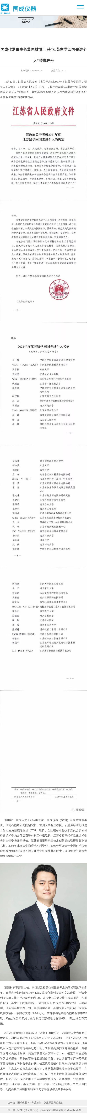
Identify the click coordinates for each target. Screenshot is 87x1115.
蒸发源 (55, 1068)
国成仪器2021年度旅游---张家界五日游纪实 (40, 1102)
